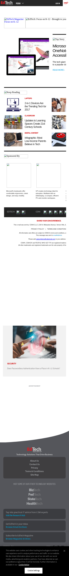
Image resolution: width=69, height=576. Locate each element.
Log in (58, 3)
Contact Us (34, 464)
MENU (18, 3)
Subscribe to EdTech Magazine (19, 536)
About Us (34, 461)
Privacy (34, 468)
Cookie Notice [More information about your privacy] (24, 564)
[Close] (64, 551)
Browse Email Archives (16, 527)
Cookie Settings (34, 570)
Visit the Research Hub (15, 515)
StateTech (35, 499)
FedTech (35, 494)
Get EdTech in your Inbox (17, 524)
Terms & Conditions (34, 471)
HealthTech (34, 503)
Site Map (34, 475)
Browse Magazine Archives (18, 539)
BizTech (34, 490)
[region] (34, 561)
